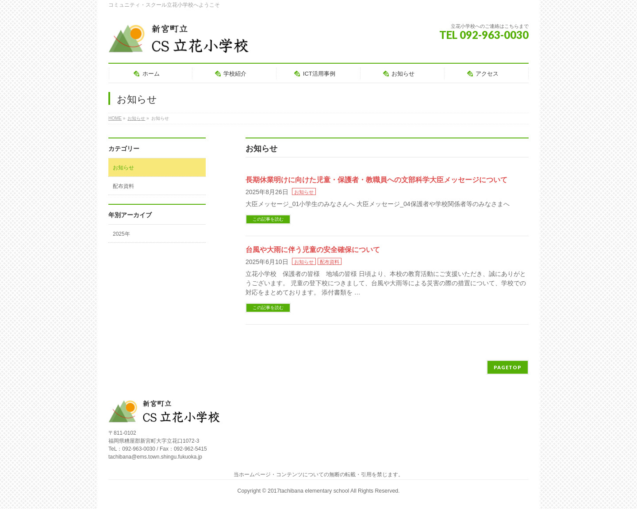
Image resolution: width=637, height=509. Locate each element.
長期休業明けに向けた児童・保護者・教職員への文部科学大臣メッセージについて (376, 180)
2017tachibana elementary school (309, 491)
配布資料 (329, 261)
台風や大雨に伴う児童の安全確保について (313, 249)
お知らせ (304, 192)
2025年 (121, 234)
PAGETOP (508, 367)
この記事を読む (268, 219)
